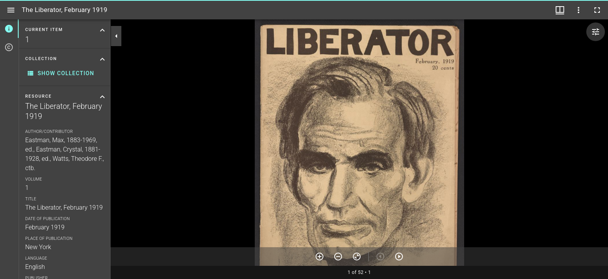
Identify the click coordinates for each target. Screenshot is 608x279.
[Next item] (399, 256)
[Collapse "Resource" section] (102, 97)
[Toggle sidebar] (11, 10)
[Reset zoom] (356, 256)
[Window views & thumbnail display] (560, 10)
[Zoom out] (338, 256)
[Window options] (578, 10)
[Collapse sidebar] (116, 36)
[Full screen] (597, 10)
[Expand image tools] (595, 31)
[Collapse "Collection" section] (102, 59)
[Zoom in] (319, 256)
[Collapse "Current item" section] (102, 30)
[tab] (9, 28)
